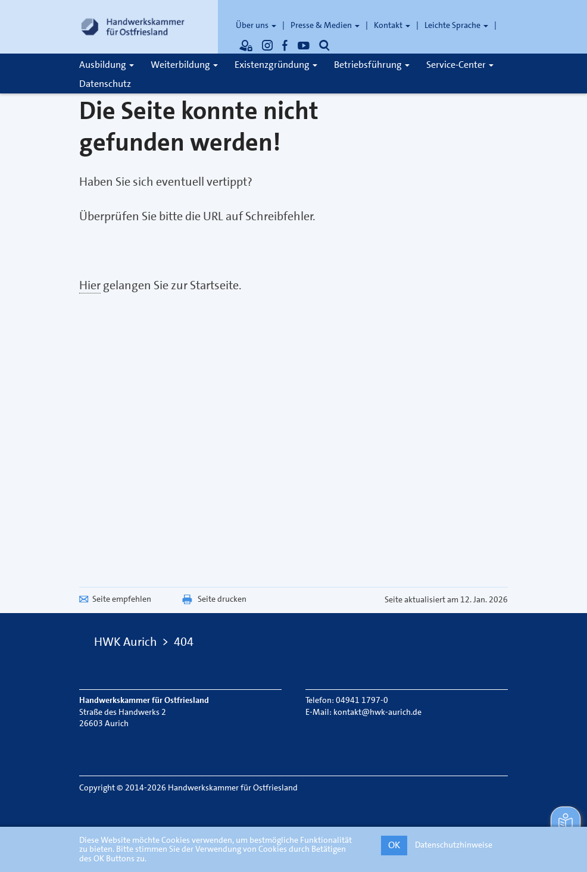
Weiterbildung (184, 64)
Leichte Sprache (456, 25)
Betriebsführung (372, 64)
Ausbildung (106, 64)
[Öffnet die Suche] (324, 45)
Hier (90, 285)
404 (183, 641)
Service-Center (460, 64)
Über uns (256, 25)
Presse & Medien (325, 25)
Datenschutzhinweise (453, 844)
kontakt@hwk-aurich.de (377, 712)
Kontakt (392, 25)
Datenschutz (105, 83)
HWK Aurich (125, 641)
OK (394, 845)
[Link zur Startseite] (132, 27)
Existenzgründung (276, 64)
